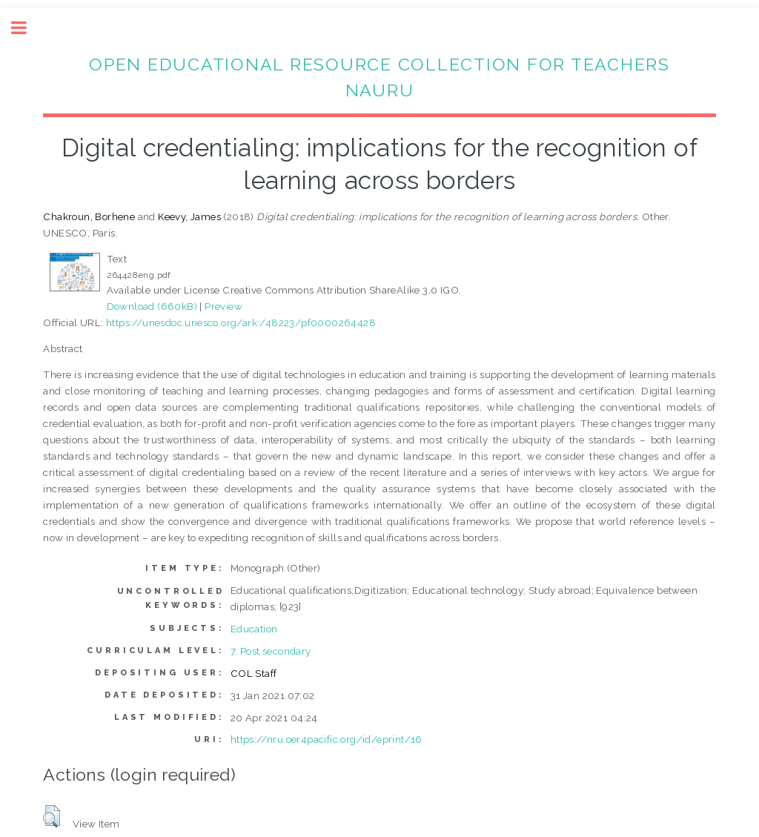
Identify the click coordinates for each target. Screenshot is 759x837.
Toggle (26, 28)
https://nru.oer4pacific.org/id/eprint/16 (326, 739)
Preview (223, 306)
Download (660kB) (152, 306)
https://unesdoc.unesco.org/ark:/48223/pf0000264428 (241, 322)
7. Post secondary (271, 651)
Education (254, 629)
